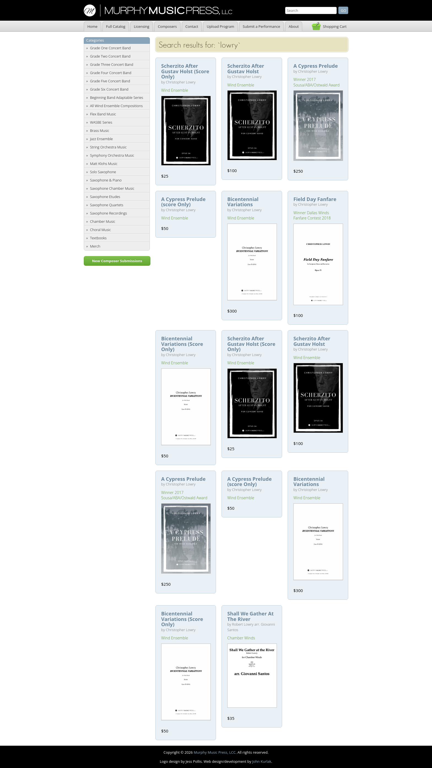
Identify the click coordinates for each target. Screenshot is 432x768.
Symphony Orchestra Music (112, 155)
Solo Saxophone (103, 171)
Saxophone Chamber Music (112, 188)
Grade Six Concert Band (109, 89)
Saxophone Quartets (106, 204)
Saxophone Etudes (105, 196)
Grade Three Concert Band (111, 64)
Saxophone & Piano (106, 180)
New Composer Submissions (117, 260)
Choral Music (100, 229)
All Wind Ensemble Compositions (116, 105)
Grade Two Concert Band (110, 56)
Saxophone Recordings (108, 213)
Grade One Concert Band (110, 47)
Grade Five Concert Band (110, 80)
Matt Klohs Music (103, 163)
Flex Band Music (103, 114)
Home (92, 26)
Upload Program (220, 26)
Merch (95, 246)
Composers (167, 26)
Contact (191, 26)
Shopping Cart (335, 26)
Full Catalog (115, 26)
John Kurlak (261, 761)
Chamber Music (102, 221)
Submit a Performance (261, 26)
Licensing (141, 26)
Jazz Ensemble (101, 138)
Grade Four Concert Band (110, 72)
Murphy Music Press (158, 10)
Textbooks (98, 237)
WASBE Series (101, 122)
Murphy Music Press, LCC (215, 752)
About (294, 26)
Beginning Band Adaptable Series (116, 97)
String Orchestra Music (108, 147)
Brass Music (99, 130)
